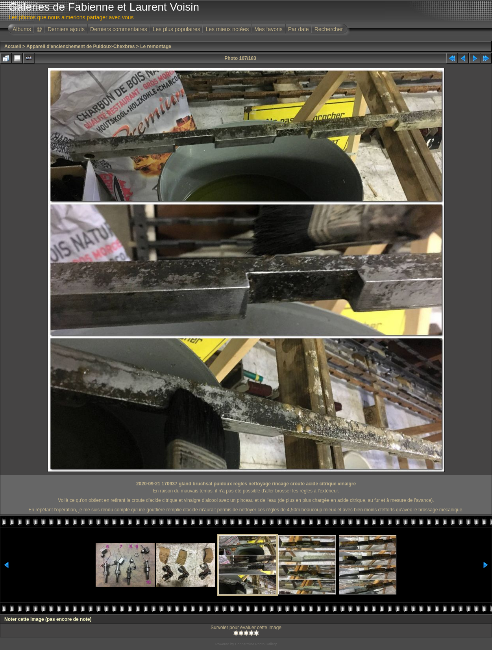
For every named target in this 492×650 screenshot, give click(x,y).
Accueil (12, 46)
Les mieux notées (227, 29)
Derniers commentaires (118, 29)
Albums (22, 29)
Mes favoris (268, 29)
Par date (298, 29)
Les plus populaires (176, 29)
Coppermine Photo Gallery (256, 644)
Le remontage (155, 46)
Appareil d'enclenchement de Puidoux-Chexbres (80, 46)
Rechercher (328, 29)
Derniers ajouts (66, 29)
